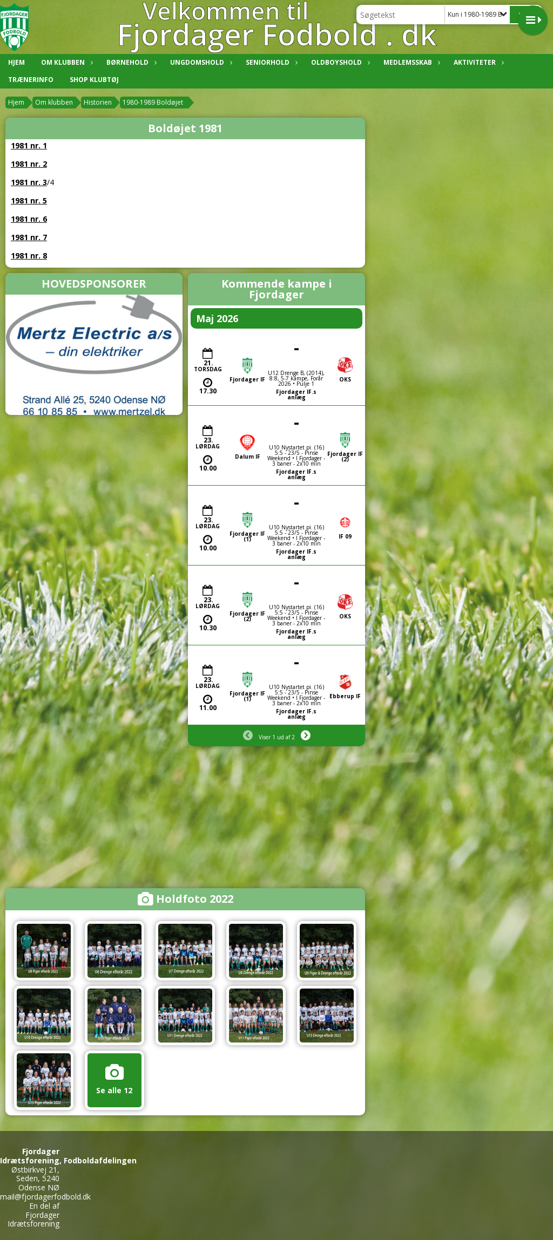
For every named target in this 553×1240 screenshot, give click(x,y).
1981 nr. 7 (29, 237)
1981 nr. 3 (29, 182)
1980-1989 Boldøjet (153, 102)
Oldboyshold (339, 62)
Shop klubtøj (94, 79)
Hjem (16, 62)
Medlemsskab (410, 62)
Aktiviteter (477, 62)
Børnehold (130, 62)
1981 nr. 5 (29, 200)
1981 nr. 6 (29, 219)
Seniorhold (270, 62)
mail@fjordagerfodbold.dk (45, 1196)
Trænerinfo (30, 79)
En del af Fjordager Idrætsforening (33, 1215)
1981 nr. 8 (29, 255)
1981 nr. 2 (29, 164)
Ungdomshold (200, 62)
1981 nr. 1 (29, 145)
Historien (98, 102)
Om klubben (65, 62)
